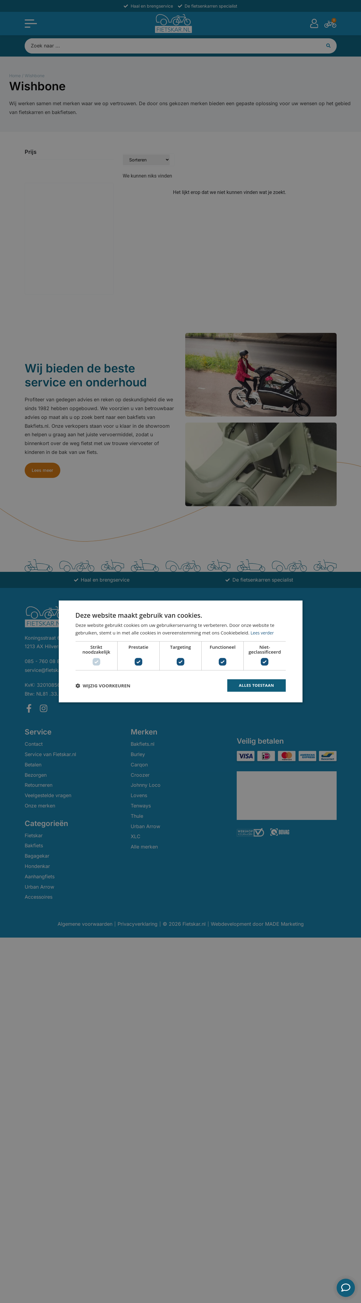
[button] (103, 685)
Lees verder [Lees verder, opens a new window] (263, 632)
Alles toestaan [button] (255, 685)
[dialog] (180, 651)
